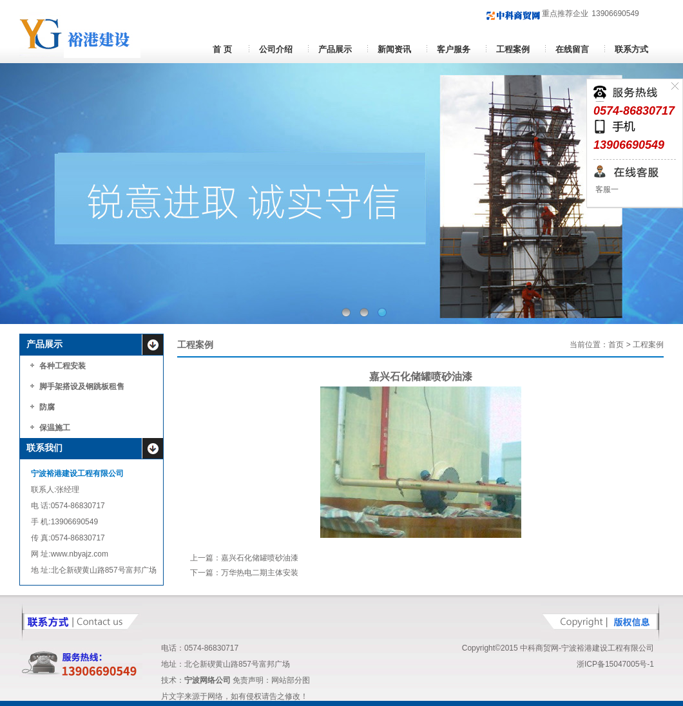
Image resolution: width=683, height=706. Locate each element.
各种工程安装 (62, 365)
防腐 (47, 407)
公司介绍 (276, 49)
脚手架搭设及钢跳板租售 (81, 386)
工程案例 (513, 49)
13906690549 (615, 13)
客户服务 (453, 49)
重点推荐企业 (537, 13)
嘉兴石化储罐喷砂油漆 (259, 557)
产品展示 (335, 49)
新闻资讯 (394, 49)
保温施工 (54, 427)
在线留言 (572, 49)
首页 (616, 344)
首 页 (222, 49)
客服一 (606, 189)
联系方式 (631, 49)
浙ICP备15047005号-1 (615, 664)
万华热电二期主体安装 (259, 572)
